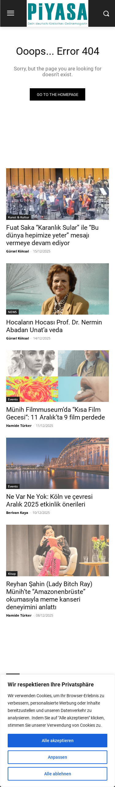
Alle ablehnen (57, 773)
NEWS (12, 312)
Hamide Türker (19, 425)
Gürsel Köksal (17, 251)
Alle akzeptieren (58, 740)
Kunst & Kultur (18, 217)
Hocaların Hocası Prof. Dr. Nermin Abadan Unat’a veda (54, 326)
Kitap (12, 573)
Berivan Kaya (17, 512)
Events (13, 399)
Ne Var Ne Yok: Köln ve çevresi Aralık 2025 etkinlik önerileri (49, 500)
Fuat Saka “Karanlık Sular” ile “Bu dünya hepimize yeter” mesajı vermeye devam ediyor (52, 235)
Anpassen (57, 757)
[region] (57, 730)
